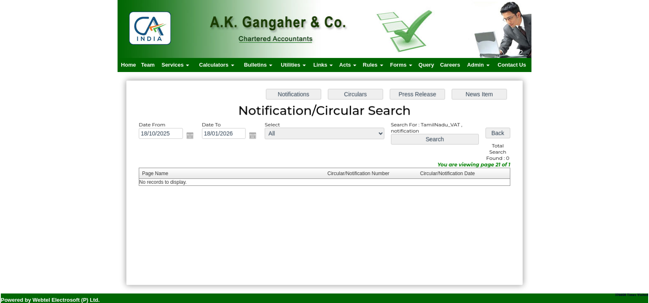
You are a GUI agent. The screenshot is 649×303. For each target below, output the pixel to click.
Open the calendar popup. (192, 136)
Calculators (216, 65)
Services (175, 65)
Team (148, 65)
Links (323, 65)
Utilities (293, 65)
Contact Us (512, 65)
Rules (373, 65)
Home (128, 65)
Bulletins (258, 65)
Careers (450, 65)
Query (426, 65)
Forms (401, 65)
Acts (348, 65)
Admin (478, 65)
